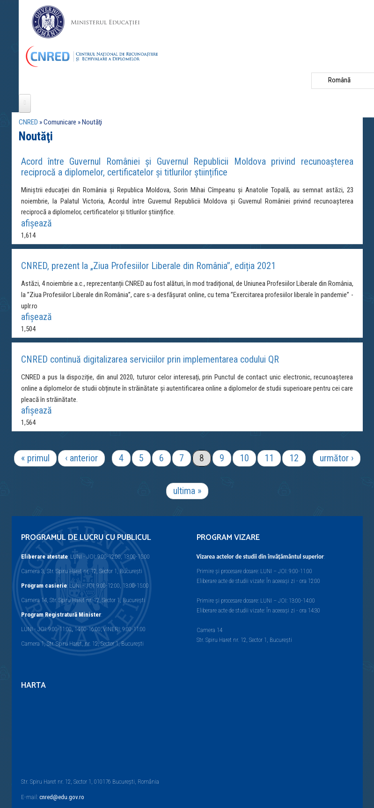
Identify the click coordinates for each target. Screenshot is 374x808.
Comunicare (60, 122)
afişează (36, 223)
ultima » (187, 490)
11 (269, 458)
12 (294, 458)
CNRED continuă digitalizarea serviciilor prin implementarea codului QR (150, 359)
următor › (336, 458)
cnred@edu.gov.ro (61, 797)
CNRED (28, 122)
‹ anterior (81, 458)
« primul (35, 458)
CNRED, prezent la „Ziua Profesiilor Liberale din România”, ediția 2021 (148, 265)
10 (244, 458)
